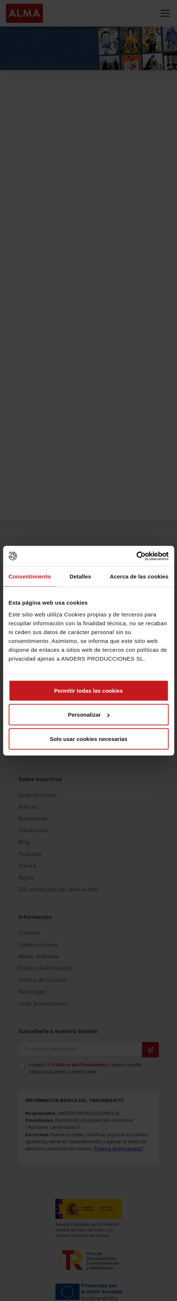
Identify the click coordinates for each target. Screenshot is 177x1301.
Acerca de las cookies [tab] (139, 576)
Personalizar (89, 714)
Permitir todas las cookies (88, 690)
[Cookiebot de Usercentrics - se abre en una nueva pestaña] (136, 556)
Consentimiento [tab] (29, 576)
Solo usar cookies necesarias (88, 738)
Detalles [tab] (80, 576)
